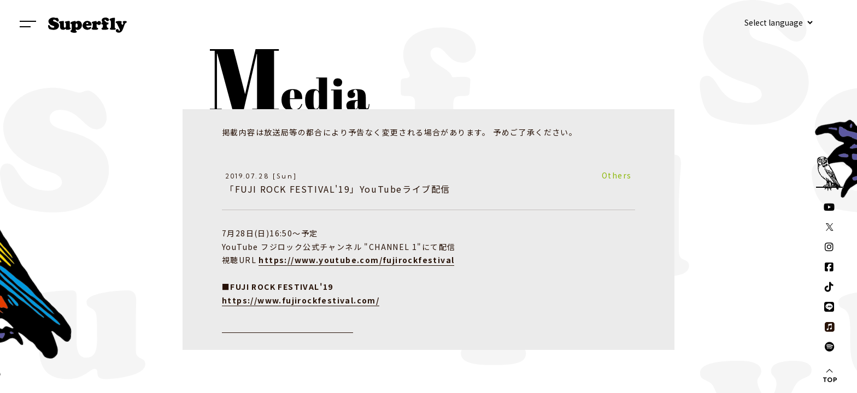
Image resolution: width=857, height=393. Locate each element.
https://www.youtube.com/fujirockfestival (356, 259)
